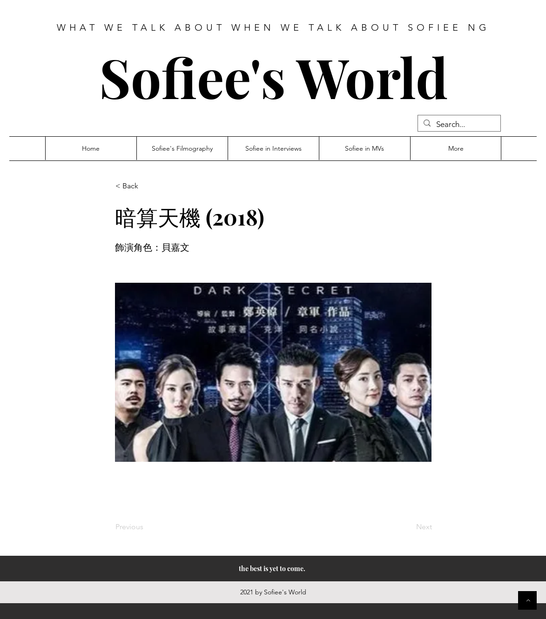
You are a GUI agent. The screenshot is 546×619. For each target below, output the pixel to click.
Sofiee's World (273, 76)
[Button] (527, 600)
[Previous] (146, 527)
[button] (146, 186)
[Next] (408, 527)
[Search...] (458, 124)
